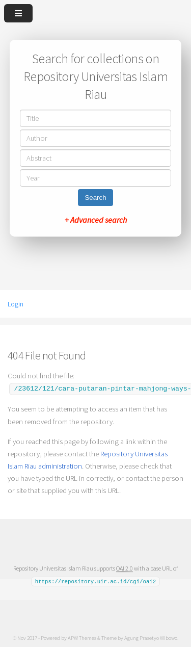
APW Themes (82, 636)
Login (15, 303)
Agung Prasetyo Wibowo (150, 636)
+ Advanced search (96, 220)
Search (95, 197)
